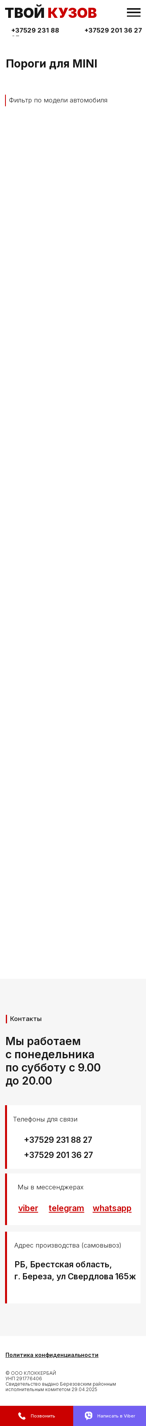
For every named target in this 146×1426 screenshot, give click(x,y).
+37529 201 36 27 (113, 30)
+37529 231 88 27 (58, 1140)
